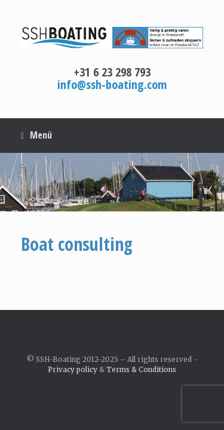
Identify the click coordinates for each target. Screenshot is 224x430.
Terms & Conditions (141, 370)
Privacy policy (72, 370)
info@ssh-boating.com (112, 84)
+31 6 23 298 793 (112, 72)
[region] (112, 182)
